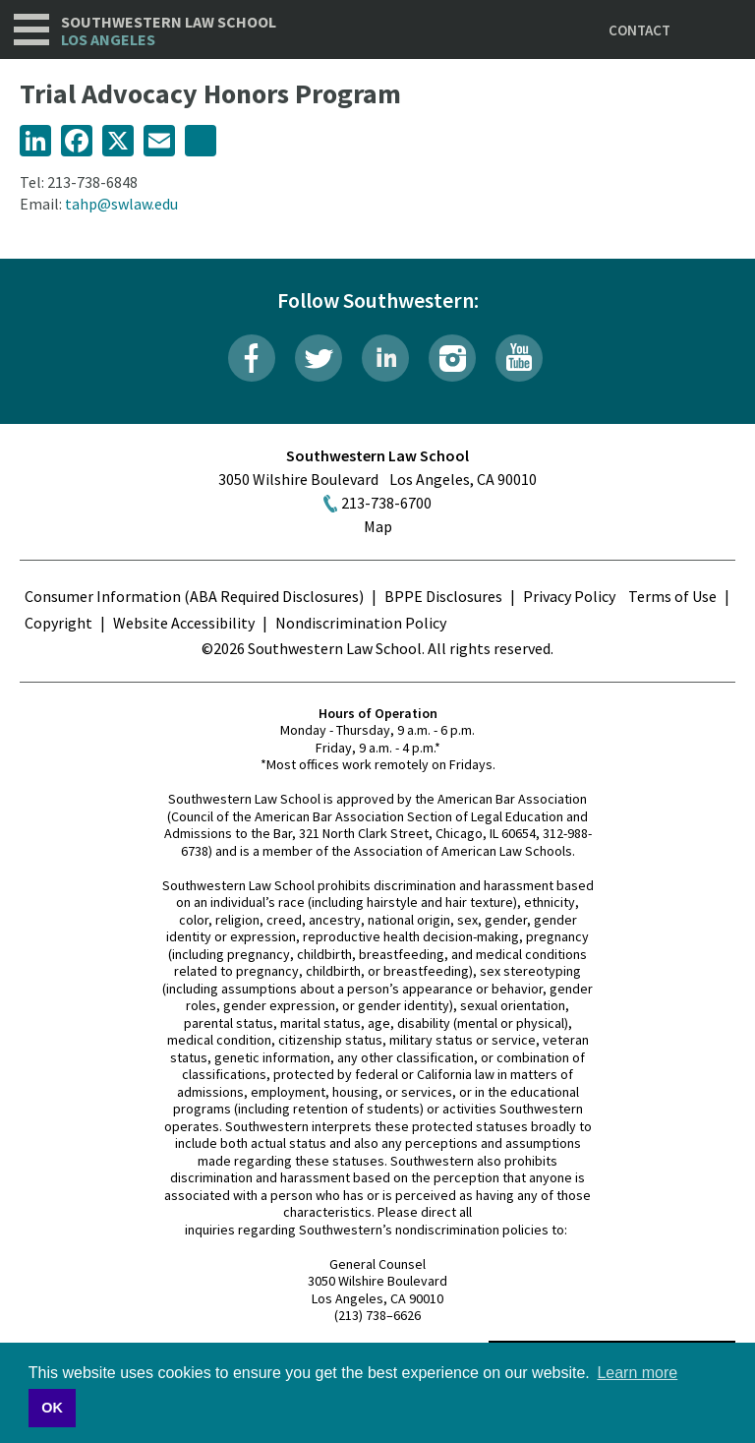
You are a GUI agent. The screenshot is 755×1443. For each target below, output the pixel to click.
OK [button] (52, 1407)
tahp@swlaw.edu (121, 203)
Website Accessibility (184, 622)
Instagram (452, 358)
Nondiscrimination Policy (360, 622)
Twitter (318, 358)
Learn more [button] (637, 1372)
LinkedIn (385, 358)
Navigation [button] (31, 29)
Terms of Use (672, 596)
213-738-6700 (386, 502)
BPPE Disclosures (443, 596)
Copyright (58, 622)
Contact (639, 30)
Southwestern (168, 31)
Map (378, 526)
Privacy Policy (569, 596)
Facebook (251, 358)
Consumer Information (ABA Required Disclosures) (194, 596)
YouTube (519, 358)
